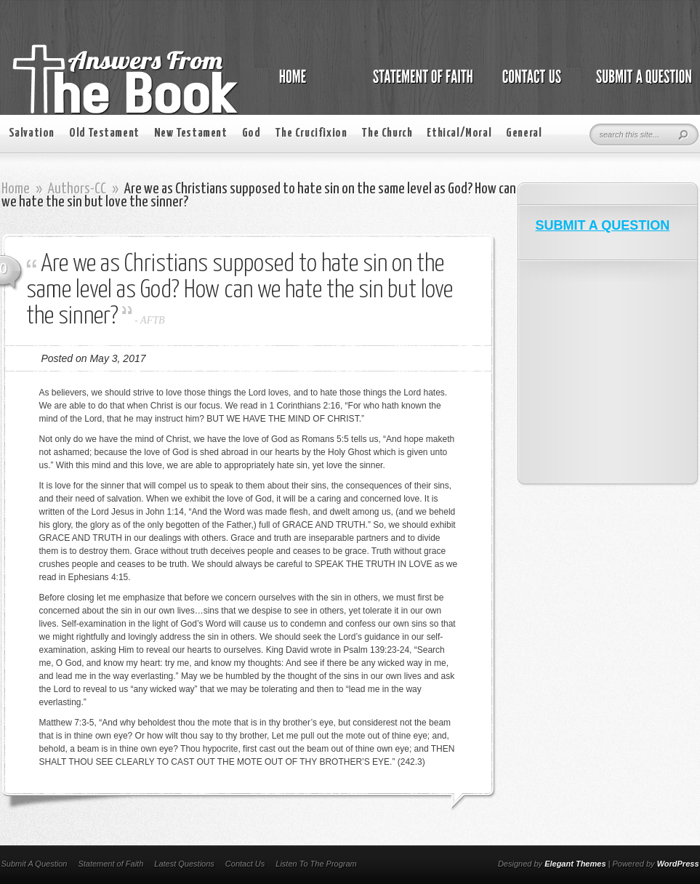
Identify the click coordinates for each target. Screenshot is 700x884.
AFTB (152, 320)
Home (15, 189)
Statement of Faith (110, 863)
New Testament (191, 133)
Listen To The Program (315, 863)
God (251, 133)
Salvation (32, 133)
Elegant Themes (575, 863)
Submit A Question (34, 863)
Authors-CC (77, 189)
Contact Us (245, 863)
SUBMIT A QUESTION (603, 225)
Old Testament (104, 133)
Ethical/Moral (459, 133)
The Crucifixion (311, 133)
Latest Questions (184, 863)
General (524, 133)
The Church (386, 133)
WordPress (678, 863)
